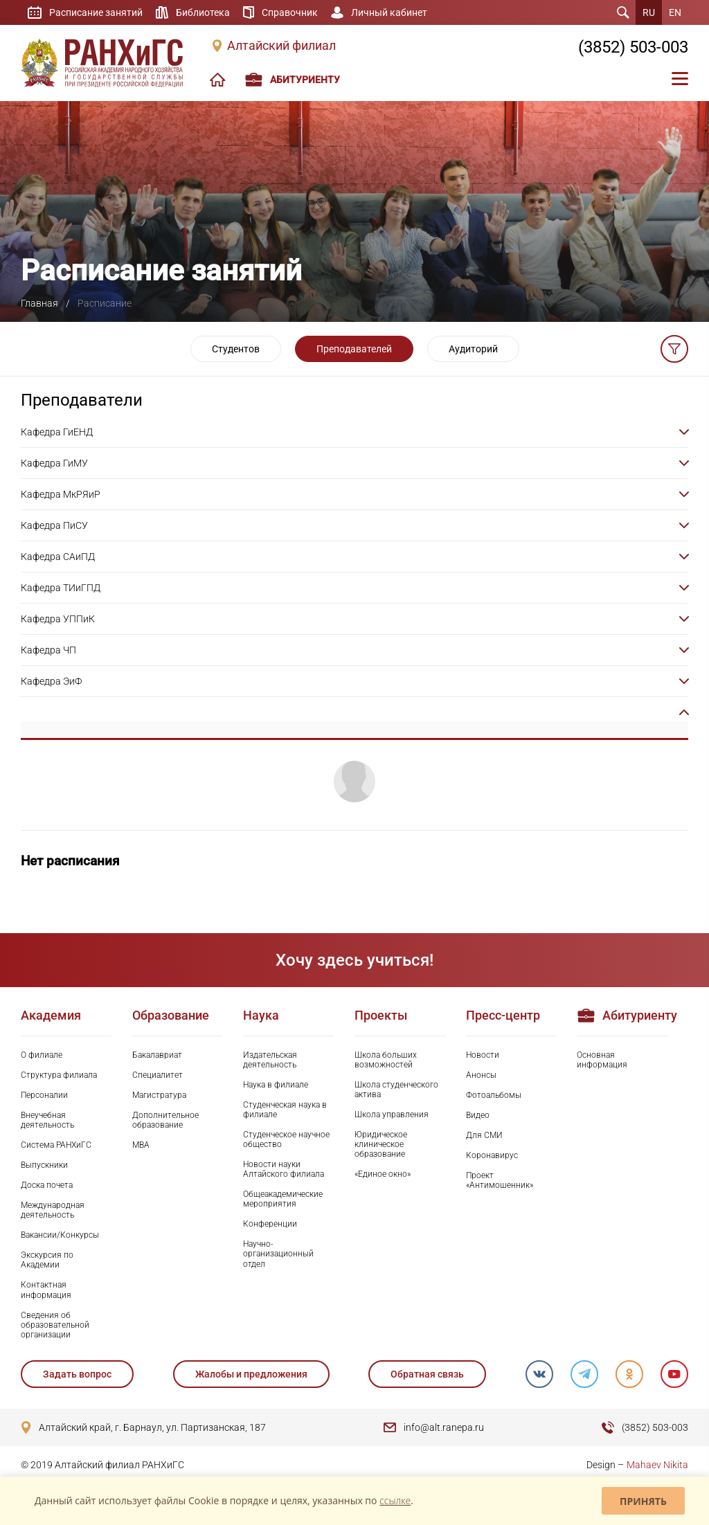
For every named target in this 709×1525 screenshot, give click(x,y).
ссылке (395, 1500)
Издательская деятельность (270, 1060)
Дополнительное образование (165, 1120)
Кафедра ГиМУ (54, 463)
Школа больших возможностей (385, 1060)
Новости (482, 1055)
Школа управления (391, 1114)
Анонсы (481, 1075)
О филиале (41, 1055)
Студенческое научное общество (286, 1139)
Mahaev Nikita (657, 1464)
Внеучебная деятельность (47, 1120)
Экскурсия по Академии (47, 1260)
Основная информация (602, 1060)
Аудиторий (473, 348)
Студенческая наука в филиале (285, 1109)
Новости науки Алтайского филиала (283, 1169)
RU (649, 12)
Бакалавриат (157, 1055)
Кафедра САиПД (58, 556)
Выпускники (44, 1165)
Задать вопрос (77, 1374)
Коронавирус (492, 1155)
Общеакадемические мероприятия (283, 1199)
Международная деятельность (52, 1210)
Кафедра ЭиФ (51, 681)
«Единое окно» (382, 1174)
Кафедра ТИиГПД (60, 587)
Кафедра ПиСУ (54, 525)
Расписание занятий (96, 12)
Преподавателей (354, 348)
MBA (141, 1145)
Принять (643, 1501)
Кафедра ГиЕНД (57, 431)
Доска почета (47, 1185)
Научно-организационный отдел (278, 1253)
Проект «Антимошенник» (499, 1180)
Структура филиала (59, 1075)
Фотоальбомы (493, 1095)
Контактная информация (46, 1289)
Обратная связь (427, 1374)
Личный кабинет (389, 12)
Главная (39, 303)
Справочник (290, 12)
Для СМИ (484, 1135)
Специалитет (157, 1075)
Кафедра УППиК (58, 618)
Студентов (236, 348)
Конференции (270, 1224)
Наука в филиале (275, 1085)
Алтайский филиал (281, 46)
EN (675, 12)
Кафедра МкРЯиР (60, 494)
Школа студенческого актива (396, 1089)
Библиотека (203, 12)
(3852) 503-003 (633, 47)
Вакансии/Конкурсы (60, 1235)
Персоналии (44, 1095)
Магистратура (159, 1095)
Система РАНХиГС (56, 1145)
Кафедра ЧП (48, 650)
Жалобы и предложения (251, 1374)
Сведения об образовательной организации (55, 1324)
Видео (478, 1115)
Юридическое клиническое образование (380, 1144)
